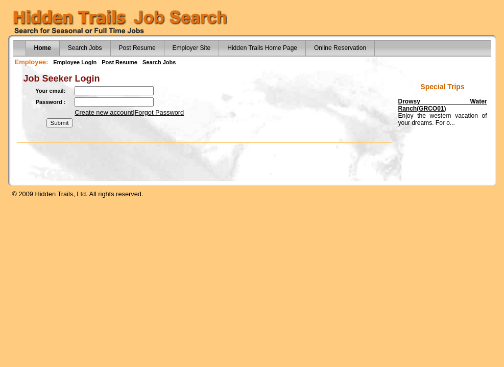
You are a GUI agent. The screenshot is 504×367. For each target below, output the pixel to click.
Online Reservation (340, 47)
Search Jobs (85, 47)
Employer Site (192, 47)
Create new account (104, 112)
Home (42, 47)
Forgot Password (159, 112)
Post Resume (137, 47)
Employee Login (75, 62)
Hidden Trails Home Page (262, 47)
